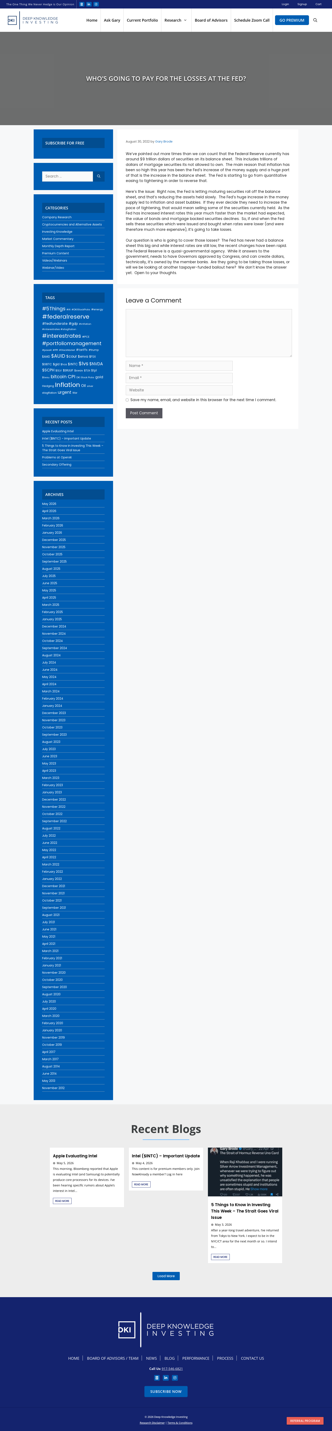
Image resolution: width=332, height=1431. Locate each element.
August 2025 (51, 569)
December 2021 (53, 886)
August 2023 (51, 742)
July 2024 (49, 662)
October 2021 (52, 900)
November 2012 (53, 1088)
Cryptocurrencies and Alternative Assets (72, 224)
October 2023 (52, 727)
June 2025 (49, 583)
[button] (315, 20)
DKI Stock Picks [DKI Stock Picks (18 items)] (85, 377)
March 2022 (50, 864)
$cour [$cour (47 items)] (71, 356)
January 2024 (52, 706)
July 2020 (49, 1001)
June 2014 (49, 1073)
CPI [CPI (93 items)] (71, 376)
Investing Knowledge (57, 232)
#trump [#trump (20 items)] (94, 350)
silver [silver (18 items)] (90, 386)
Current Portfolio (142, 20)
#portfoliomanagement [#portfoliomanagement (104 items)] (71, 343)
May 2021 (48, 936)
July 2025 (49, 576)
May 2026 (49, 504)
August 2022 (51, 828)
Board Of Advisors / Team (112, 1358)
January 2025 (52, 619)
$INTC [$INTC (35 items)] (73, 364)
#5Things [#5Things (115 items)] (53, 308)
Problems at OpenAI (57, 457)
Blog (170, 1358)
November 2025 (53, 547)
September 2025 (54, 561)
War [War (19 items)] (74, 393)
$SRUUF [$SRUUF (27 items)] (68, 370)
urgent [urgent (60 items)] (64, 392)
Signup (302, 4)
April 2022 (49, 857)
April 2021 (48, 944)
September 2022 (54, 821)
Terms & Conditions (179, 1423)
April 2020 (49, 1009)
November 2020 (54, 972)
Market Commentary (57, 239)
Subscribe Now (166, 1391)
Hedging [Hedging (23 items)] (48, 386)
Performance (195, 1358)
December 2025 (54, 540)
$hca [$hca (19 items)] (64, 364)
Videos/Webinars (54, 260)
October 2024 (52, 641)
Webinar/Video (53, 268)
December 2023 (54, 713)
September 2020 (54, 987)
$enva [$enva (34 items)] (83, 356)
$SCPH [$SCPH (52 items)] (48, 370)
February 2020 (52, 1023)
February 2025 (52, 612)
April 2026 (49, 511)
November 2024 (54, 633)
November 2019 (53, 1037)
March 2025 (50, 605)
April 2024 (49, 684)
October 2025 (52, 554)
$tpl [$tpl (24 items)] (94, 370)
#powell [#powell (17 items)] (47, 350)
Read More (62, 1201)
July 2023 (49, 749)
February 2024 (52, 698)
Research (178, 20)
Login (285, 4)
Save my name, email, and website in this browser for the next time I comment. (203, 399)
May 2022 (49, 850)
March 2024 (51, 691)
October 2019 (52, 1045)
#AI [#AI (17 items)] (68, 309)
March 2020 (50, 1016)
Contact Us (252, 1358)
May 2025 (49, 590)
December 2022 (54, 799)
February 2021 (52, 958)
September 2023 (54, 734)
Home (91, 20)
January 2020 (52, 1030)
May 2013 (48, 1081)
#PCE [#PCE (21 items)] (85, 337)
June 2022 (49, 843)
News (151, 1358)
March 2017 (50, 1059)
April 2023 (49, 771)
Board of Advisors (211, 20)
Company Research (57, 217)
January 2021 (51, 965)
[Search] (99, 176)
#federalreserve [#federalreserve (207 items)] (65, 316)
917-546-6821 (172, 1369)
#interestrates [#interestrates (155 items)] (61, 336)
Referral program (305, 1421)
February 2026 (52, 525)
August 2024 (51, 655)
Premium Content (55, 253)
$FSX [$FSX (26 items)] (92, 357)
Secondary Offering (56, 464)
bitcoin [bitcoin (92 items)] (59, 376)
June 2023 (49, 756)
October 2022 (52, 814)
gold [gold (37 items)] (99, 377)
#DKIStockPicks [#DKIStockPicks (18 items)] (81, 309)
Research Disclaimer (152, 1423)
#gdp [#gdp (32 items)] (73, 323)
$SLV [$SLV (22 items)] (58, 370)
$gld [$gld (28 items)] (56, 364)
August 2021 (50, 915)
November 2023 (53, 720)
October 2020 (52, 980)
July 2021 (48, 922)
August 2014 (51, 1066)
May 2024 (49, 677)
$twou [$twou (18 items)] (46, 377)
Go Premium (291, 20)
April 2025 (49, 597)
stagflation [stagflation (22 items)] (49, 393)
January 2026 (52, 533)
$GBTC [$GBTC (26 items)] (47, 364)
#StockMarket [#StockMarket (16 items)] (67, 350)
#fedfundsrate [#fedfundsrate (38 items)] (55, 323)
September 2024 (54, 648)
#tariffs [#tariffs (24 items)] (81, 350)
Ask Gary (112, 20)
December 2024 (54, 626)
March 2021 (50, 951)
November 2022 (53, 807)
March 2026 (50, 518)
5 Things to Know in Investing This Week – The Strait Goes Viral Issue (72, 448)
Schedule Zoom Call (252, 20)
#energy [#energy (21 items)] (97, 309)
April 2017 (48, 1052)
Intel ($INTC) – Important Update (66, 438)
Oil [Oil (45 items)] (83, 385)
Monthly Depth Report (58, 246)
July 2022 (49, 835)
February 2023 (52, 785)
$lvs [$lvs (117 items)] (83, 363)
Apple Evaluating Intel (58, 431)
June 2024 (50, 670)
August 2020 (51, 994)
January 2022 (52, 879)
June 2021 (49, 929)
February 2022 (52, 872)
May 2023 (49, 763)
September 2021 (54, 908)
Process (225, 1358)
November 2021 (53, 893)
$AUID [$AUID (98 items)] (58, 356)
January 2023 (52, 792)
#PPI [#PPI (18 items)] (55, 350)
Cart (318, 4)
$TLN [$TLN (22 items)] (87, 370)
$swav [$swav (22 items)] (78, 370)
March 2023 (50, 778)
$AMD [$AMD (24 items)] (46, 357)
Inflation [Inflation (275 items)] (67, 384)
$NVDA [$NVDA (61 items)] (96, 364)
